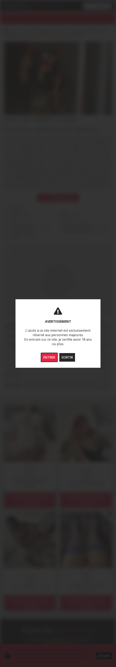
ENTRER (49, 357)
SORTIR (67, 357)
